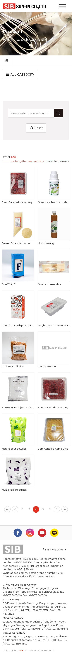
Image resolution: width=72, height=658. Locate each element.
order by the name (58, 161)
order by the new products (27, 161)
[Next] (57, 509)
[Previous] (15, 509)
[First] (7, 509)
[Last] (64, 509)
